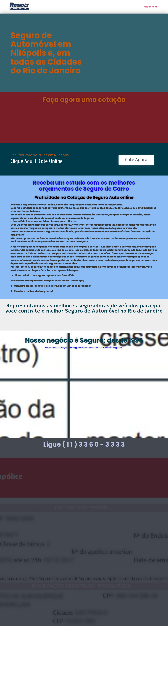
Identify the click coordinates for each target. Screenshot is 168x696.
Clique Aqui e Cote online (36, 161)
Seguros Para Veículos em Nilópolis (39, 155)
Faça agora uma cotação (84, 99)
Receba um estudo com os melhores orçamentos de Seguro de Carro (84, 186)
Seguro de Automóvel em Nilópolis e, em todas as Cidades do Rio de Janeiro (46, 53)
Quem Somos (150, 7)
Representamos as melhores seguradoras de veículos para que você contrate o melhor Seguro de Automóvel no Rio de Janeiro (84, 308)
